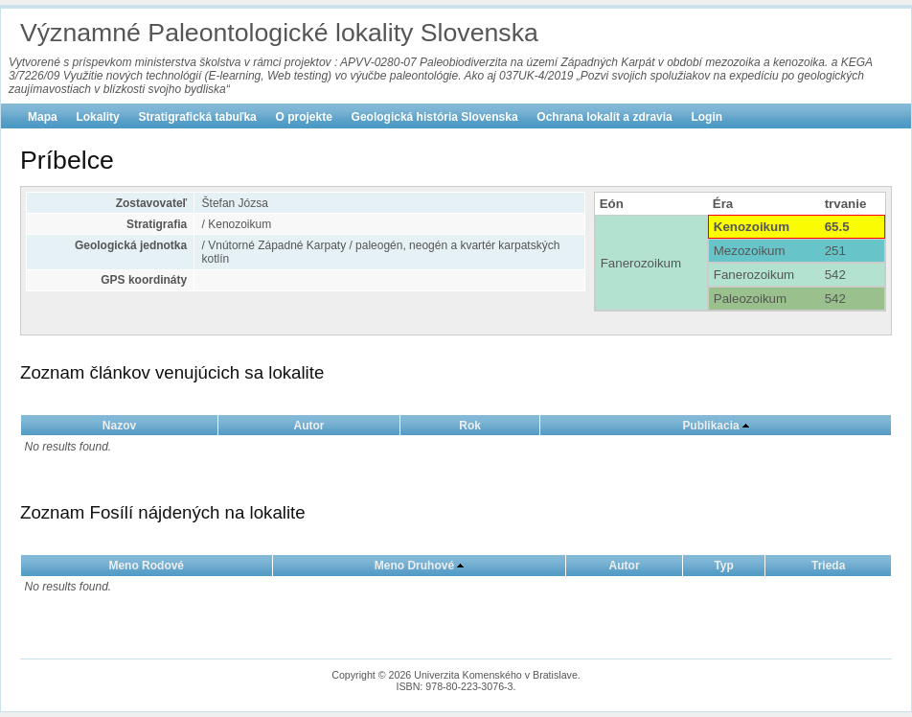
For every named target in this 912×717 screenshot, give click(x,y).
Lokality (97, 117)
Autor (309, 425)
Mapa (42, 117)
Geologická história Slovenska (435, 117)
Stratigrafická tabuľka (197, 117)
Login (706, 117)
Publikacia (710, 425)
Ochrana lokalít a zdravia (604, 117)
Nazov (119, 425)
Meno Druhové (414, 565)
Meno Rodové (146, 565)
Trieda (828, 565)
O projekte (304, 117)
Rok (470, 425)
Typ (723, 565)
